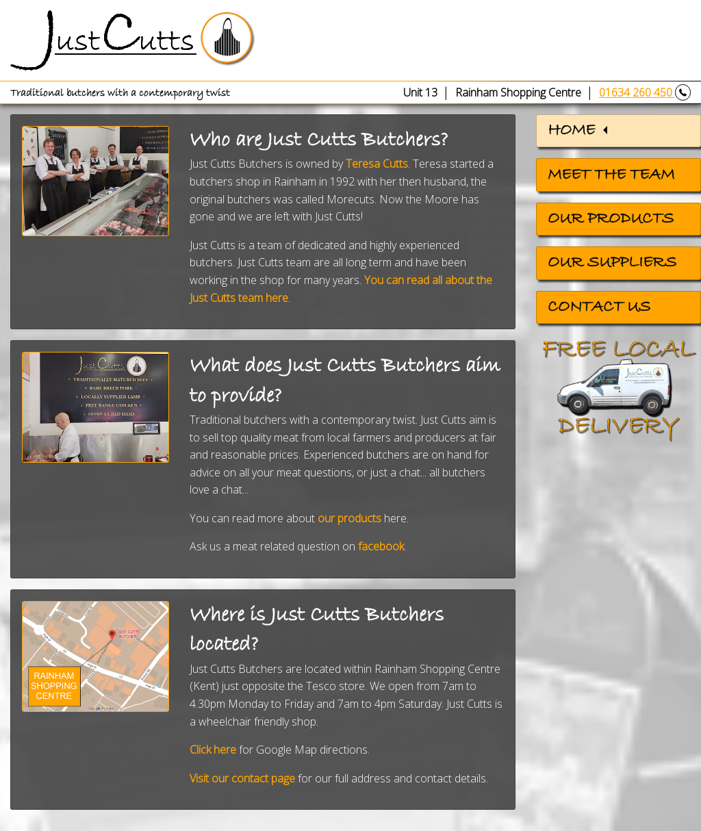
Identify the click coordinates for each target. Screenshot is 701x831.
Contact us (599, 307)
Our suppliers (612, 263)
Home (571, 130)
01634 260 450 (645, 92)
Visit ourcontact (229, 778)
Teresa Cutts (377, 163)
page (281, 778)
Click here (213, 749)
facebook (381, 546)
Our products (611, 219)
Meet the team (611, 175)
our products (349, 518)
